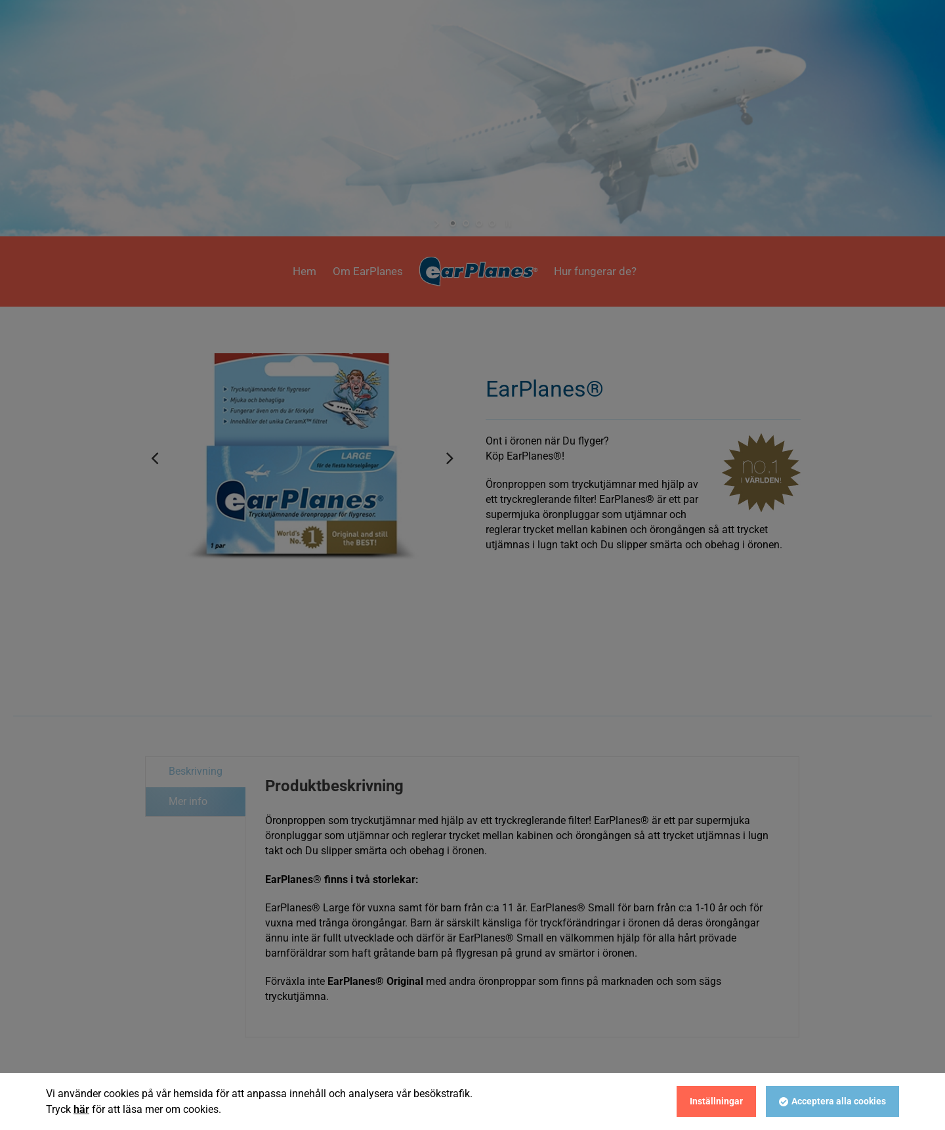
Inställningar (716, 1101)
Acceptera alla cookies (838, 1101)
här (81, 1109)
